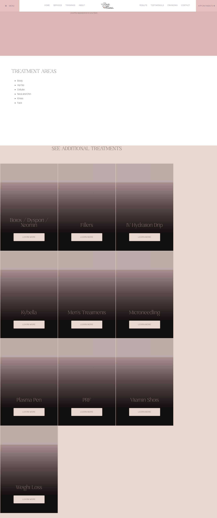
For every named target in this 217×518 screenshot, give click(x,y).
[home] (107, 6)
